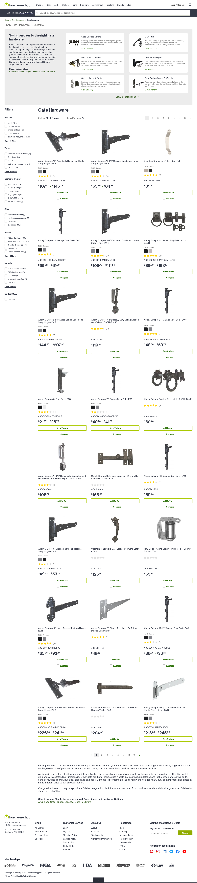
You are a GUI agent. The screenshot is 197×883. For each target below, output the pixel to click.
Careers (95, 831)
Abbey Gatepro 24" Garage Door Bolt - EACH (165, 320)
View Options (62, 192)
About (94, 828)
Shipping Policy (70, 835)
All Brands (39, 828)
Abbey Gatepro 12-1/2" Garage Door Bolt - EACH (167, 628)
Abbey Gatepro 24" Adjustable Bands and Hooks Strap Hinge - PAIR (61, 708)
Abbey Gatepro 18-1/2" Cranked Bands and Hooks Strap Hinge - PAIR (115, 241)
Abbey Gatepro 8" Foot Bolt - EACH (55, 399)
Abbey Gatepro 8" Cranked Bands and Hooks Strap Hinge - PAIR (60, 550)
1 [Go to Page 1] (147, 118)
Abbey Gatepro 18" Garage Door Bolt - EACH (112, 399)
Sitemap (32, 876)
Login (172, 5)
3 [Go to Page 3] (158, 118)
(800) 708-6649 (26, 13)
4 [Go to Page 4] (163, 118)
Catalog (123, 831)
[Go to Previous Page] (142, 118)
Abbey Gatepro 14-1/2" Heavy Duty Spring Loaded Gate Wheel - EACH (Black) (115, 321)
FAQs (122, 846)
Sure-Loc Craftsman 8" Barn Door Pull (162, 161)
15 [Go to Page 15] (185, 118)
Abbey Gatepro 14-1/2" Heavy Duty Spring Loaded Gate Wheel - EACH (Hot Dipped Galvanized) (62, 477)
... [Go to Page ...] (174, 118)
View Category (87, 48)
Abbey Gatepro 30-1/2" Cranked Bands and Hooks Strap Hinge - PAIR (164, 708)
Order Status (69, 846)
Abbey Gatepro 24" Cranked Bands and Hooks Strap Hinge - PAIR (60, 321)
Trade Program (126, 839)
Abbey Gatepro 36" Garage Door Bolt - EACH (60, 240)
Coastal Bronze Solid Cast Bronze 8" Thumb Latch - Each (115, 550)
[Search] (112, 13)
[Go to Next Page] (190, 118)
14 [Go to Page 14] (180, 118)
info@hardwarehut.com (15, 825)
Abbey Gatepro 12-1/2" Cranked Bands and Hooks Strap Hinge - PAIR (115, 162)
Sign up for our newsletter (162, 828)
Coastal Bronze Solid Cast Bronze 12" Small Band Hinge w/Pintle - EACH (114, 708)
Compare (62, 198)
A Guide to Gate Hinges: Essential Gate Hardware (32, 71)
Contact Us (68, 842)
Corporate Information (101, 839)
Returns (66, 849)
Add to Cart (115, 351)
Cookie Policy (22, 876)
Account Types (126, 835)
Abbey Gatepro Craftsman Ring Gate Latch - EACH (165, 241)
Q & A (122, 849)
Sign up (185, 833)
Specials (39, 839)
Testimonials (97, 835)
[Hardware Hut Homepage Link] (17, 4)
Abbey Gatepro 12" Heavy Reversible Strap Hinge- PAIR (62, 629)
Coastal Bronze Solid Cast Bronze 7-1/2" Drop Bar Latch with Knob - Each (115, 477)
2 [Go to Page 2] (152, 118)
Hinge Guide (125, 842)
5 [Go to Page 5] (168, 118)
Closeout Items (42, 835)
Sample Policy (69, 839)
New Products (41, 831)
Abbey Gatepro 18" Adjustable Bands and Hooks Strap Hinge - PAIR (61, 162)
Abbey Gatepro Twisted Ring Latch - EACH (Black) (168, 399)
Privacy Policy (10, 876)
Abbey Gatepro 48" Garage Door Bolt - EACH (165, 476)
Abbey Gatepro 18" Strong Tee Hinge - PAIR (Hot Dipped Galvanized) (114, 629)
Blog (121, 828)
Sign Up (181, 5)
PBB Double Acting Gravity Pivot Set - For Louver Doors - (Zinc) (167, 550)
